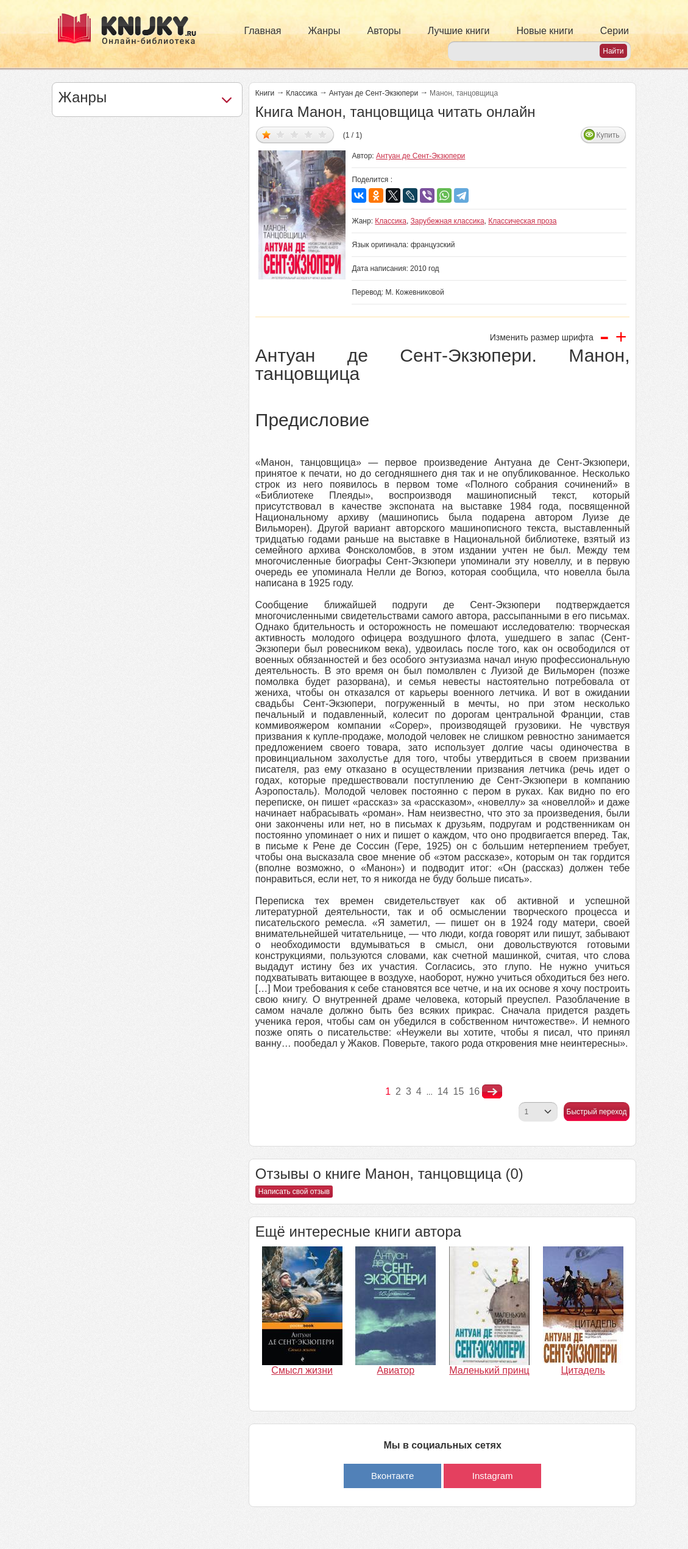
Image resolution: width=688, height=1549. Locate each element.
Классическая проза (522, 221)
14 (443, 1091)
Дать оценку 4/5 (308, 134)
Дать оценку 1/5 (266, 134)
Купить (607, 135)
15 (458, 1091)
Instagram (492, 1475)
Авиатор (396, 1370)
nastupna (492, 1091)
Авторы (384, 31)
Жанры (324, 31)
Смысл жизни (302, 1370)
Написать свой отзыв (294, 1191)
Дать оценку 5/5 (322, 134)
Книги (264, 93)
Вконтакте (392, 1475)
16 (474, 1091)
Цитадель (583, 1370)
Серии (614, 31)
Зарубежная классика (447, 221)
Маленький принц (489, 1370)
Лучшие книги (459, 31)
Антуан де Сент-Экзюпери (373, 93)
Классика (301, 93)
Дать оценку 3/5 (294, 134)
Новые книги (544, 31)
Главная (263, 31)
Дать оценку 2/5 (280, 134)
